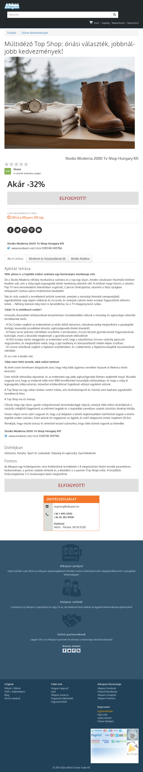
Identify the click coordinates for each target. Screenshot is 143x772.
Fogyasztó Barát (59, 701)
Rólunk (7, 688)
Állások (17, 688)
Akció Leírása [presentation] (15, 258)
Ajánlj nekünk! (105, 718)
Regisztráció (133, 23)
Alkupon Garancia (60, 695)
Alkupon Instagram (107, 695)
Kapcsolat (102, 714)
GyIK (53, 691)
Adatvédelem (18, 691)
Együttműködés (105, 711)
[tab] (15, 259)
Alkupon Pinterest (106, 698)
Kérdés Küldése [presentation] (80, 258)
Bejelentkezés (118, 23)
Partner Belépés (106, 721)
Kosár (94, 23)
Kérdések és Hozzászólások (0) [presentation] (47, 258)
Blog (6, 695)
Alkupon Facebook (107, 688)
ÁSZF (7, 691)
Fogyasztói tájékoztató (62, 698)
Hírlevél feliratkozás (107, 691)
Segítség (105, 23)
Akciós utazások (12, 698)
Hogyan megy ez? (60, 688)
